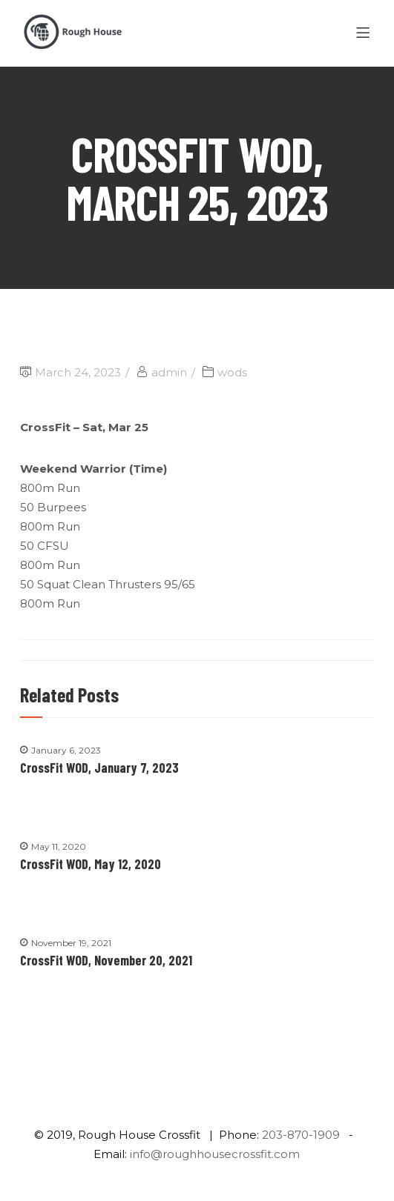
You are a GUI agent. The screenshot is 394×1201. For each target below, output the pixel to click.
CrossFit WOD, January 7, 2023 (99, 767)
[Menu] (365, 33)
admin (169, 372)
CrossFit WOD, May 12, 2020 (90, 863)
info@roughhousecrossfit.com (215, 1154)
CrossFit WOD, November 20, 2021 (106, 960)
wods (232, 372)
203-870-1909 (301, 1135)
